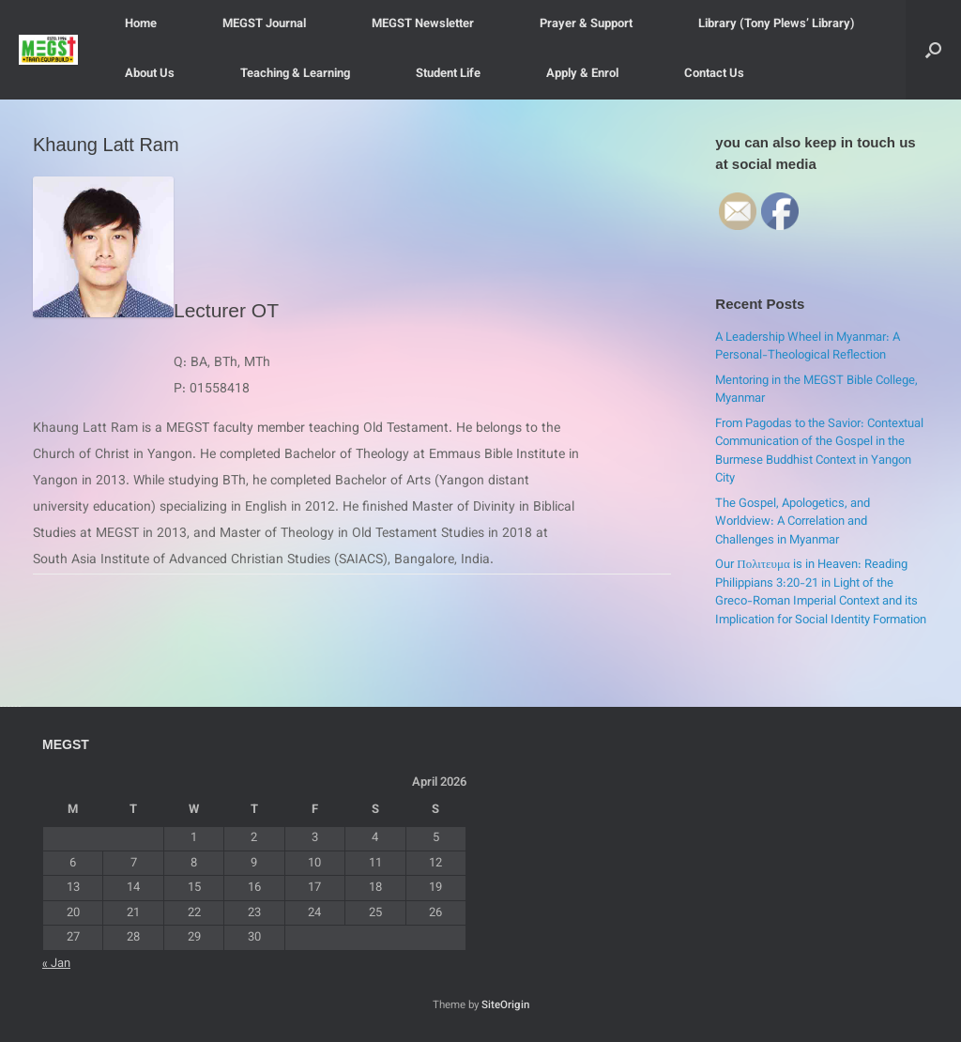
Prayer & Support (586, 24)
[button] (933, 50)
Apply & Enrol (582, 74)
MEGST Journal (264, 24)
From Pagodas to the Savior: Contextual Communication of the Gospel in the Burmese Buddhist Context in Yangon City (819, 452)
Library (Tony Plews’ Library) (776, 24)
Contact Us (714, 74)
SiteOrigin (505, 1005)
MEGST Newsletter (423, 24)
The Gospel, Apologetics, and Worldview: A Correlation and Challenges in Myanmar (792, 522)
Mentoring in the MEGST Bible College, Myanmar (816, 390)
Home (141, 24)
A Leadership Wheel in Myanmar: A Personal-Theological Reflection (807, 347)
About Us (150, 74)
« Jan (56, 964)
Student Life (448, 74)
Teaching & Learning (295, 74)
